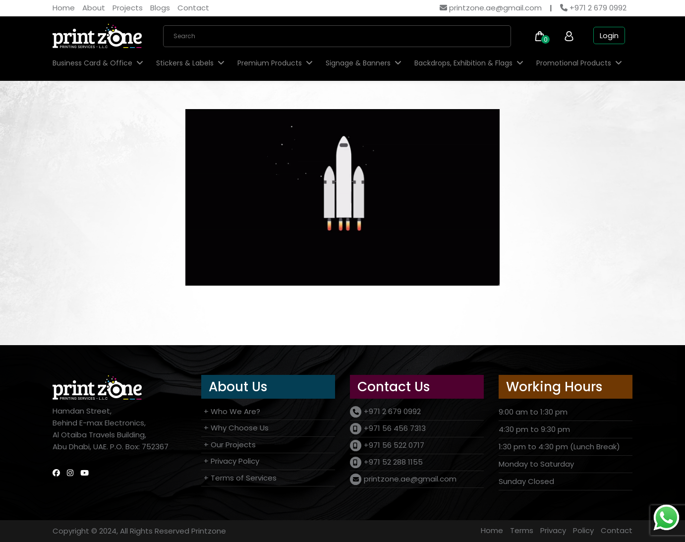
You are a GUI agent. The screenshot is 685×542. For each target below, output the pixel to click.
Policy (583, 530)
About (93, 7)
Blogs (160, 7)
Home (64, 7)
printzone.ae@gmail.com (491, 7)
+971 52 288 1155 (393, 462)
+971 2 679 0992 (593, 7)
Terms (521, 530)
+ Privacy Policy (231, 461)
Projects (128, 7)
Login (609, 35)
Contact (193, 7)
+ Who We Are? (232, 411)
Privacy (553, 530)
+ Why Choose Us (236, 427)
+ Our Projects (230, 444)
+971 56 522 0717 (394, 445)
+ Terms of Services (240, 478)
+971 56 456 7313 (395, 428)
